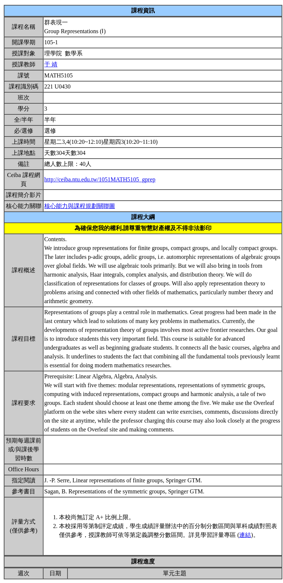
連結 (245, 535)
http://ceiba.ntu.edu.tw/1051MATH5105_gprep (100, 179)
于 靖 (50, 64)
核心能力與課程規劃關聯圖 (79, 206)
